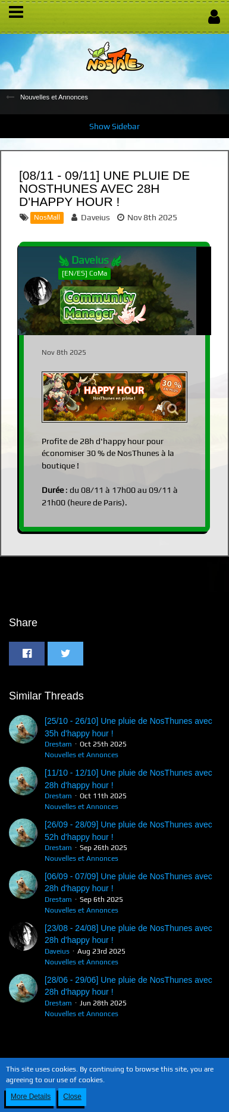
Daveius (95, 217)
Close (72, 1096)
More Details (31, 1096)
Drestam (58, 744)
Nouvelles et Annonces (81, 755)
